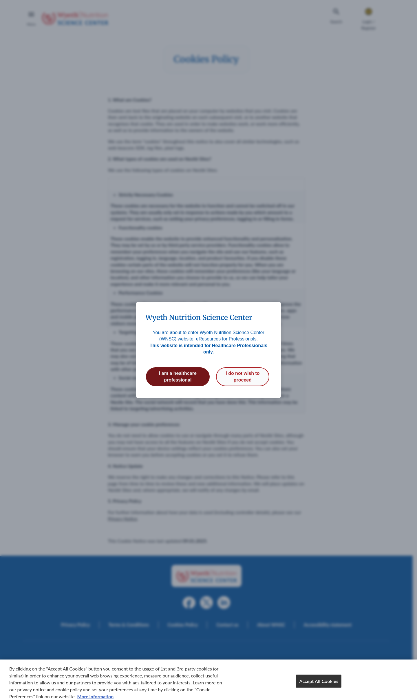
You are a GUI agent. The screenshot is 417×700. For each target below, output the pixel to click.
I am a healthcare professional (178, 376)
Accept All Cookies (318, 685)
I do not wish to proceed (242, 376)
